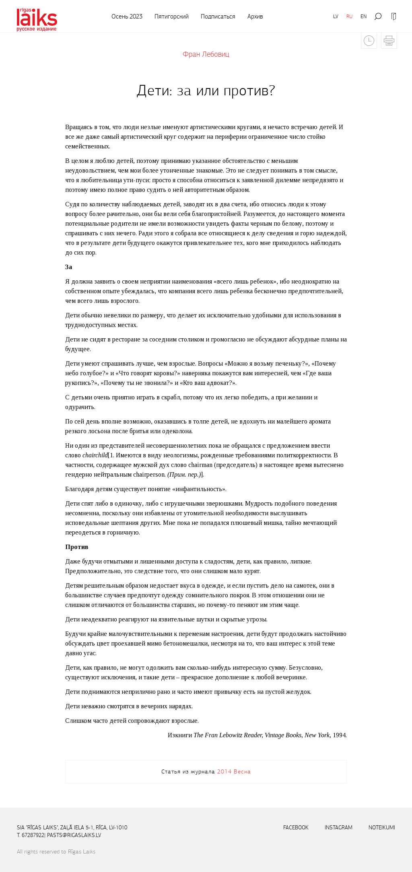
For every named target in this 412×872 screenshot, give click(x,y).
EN (363, 16)
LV (335, 16)
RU (349, 16)
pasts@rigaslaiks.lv (74, 835)
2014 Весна (234, 771)
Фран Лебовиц (206, 54)
